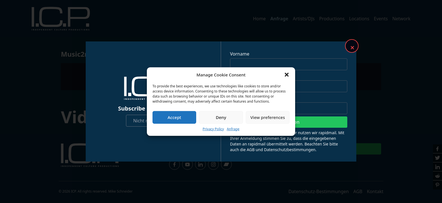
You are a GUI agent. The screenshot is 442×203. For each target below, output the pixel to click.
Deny (221, 117)
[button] (286, 75)
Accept (174, 117)
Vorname (239, 54)
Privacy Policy (213, 128)
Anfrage (233, 128)
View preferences (267, 117)
